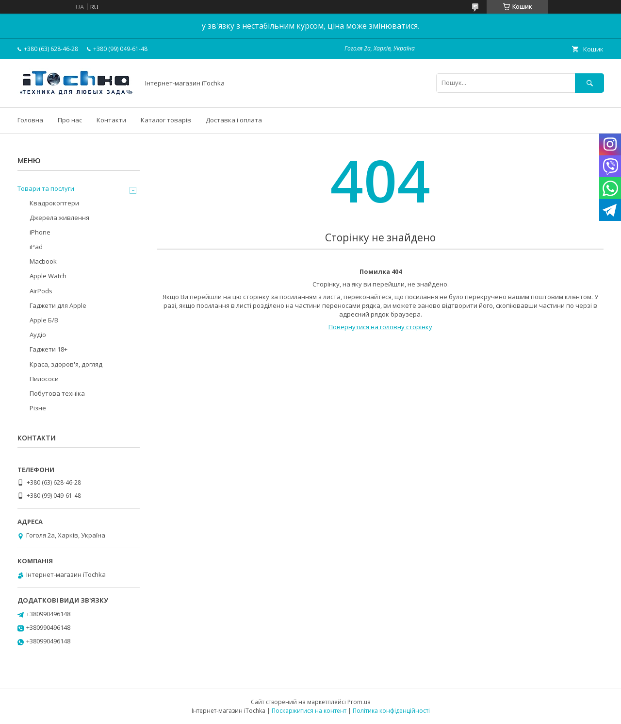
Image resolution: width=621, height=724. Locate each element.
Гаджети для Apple (58, 305)
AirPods (41, 290)
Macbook (43, 261)
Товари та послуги (45, 188)
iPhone (40, 232)
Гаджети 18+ (48, 349)
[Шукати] (589, 82)
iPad (36, 246)
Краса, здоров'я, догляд (66, 364)
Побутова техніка (57, 393)
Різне (38, 408)
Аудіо (38, 334)
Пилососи (44, 378)
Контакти (111, 120)
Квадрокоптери (54, 203)
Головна (30, 120)
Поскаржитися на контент (309, 711)
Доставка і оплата (234, 120)
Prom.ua (359, 702)
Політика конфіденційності (391, 711)
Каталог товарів (166, 120)
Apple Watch (48, 275)
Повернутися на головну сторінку (380, 326)
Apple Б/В (44, 320)
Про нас (70, 120)
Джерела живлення (59, 217)
